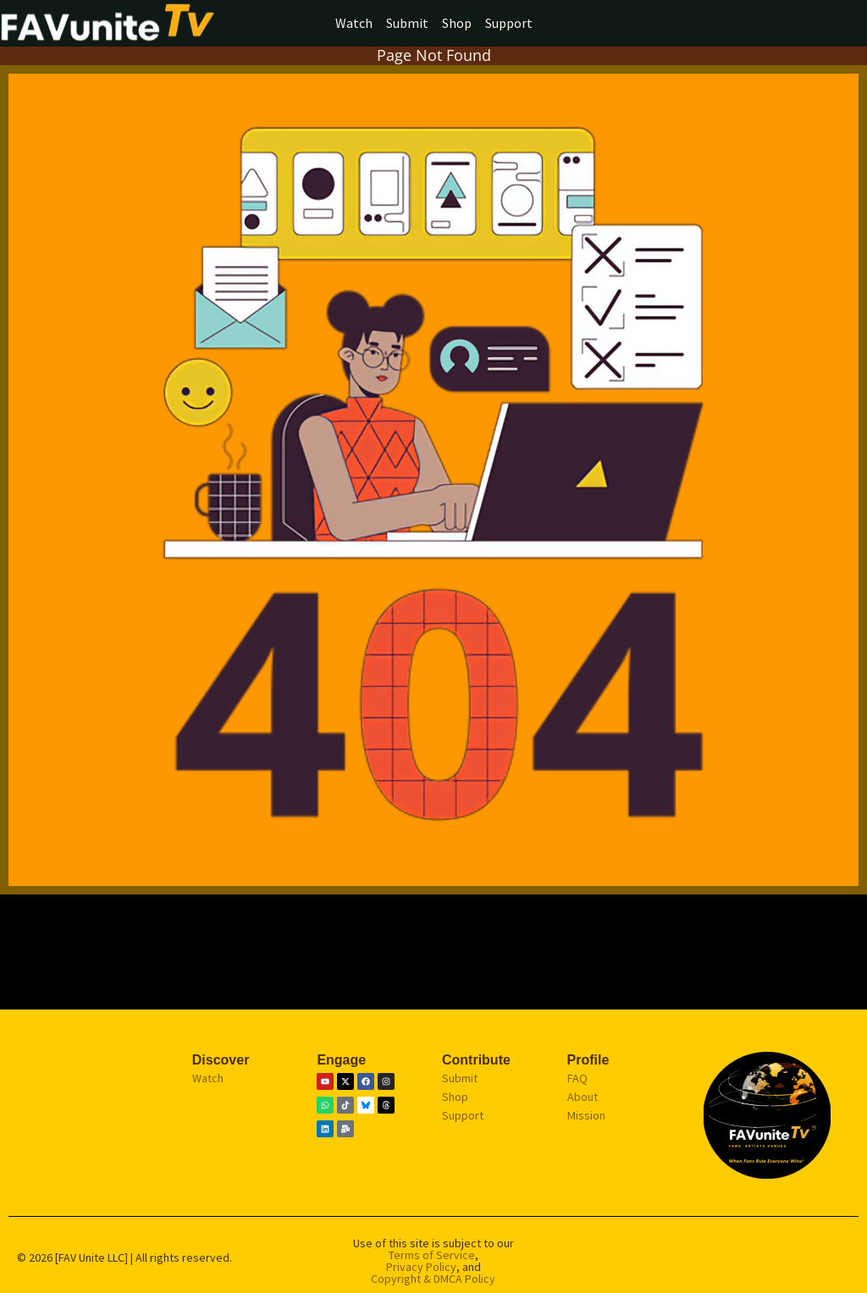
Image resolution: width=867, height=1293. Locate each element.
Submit (407, 22)
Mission (586, 1115)
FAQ (577, 1078)
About (582, 1096)
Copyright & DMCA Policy (433, 1278)
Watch (354, 22)
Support (509, 22)
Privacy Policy (421, 1266)
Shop (457, 22)
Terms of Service (432, 1255)
